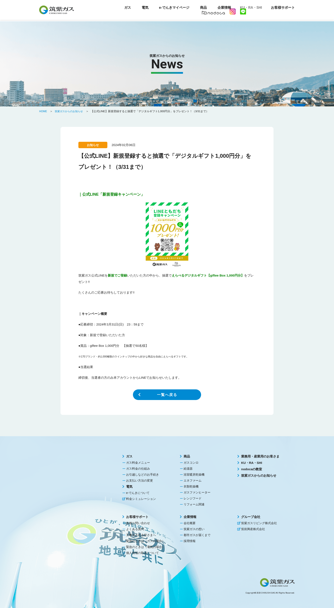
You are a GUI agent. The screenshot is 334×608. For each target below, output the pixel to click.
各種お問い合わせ (138, 523)
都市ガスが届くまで (197, 535)
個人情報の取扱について (142, 553)
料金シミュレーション (141, 498)
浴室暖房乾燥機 (194, 474)
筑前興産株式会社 (253, 529)
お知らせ (93, 145)
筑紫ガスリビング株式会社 (259, 523)
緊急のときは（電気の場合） (145, 547)
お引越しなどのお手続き (142, 474)
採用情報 (190, 541)
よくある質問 (135, 529)
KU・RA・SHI (249, 8)
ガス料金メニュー (138, 462)
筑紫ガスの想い (194, 529)
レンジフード (193, 498)
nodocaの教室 (251, 469)
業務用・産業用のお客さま (260, 456)
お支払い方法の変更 (139, 480)
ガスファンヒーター (197, 492)
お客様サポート (137, 517)
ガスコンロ (191, 462)
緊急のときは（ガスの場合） (145, 541)
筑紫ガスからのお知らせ (258, 475)
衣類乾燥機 (191, 486)
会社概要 (190, 523)
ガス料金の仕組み (138, 468)
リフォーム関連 (194, 504)
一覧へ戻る (167, 395)
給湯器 (188, 468)
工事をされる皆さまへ (141, 535)
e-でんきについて (138, 493)
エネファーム (193, 480)
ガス (129, 456)
